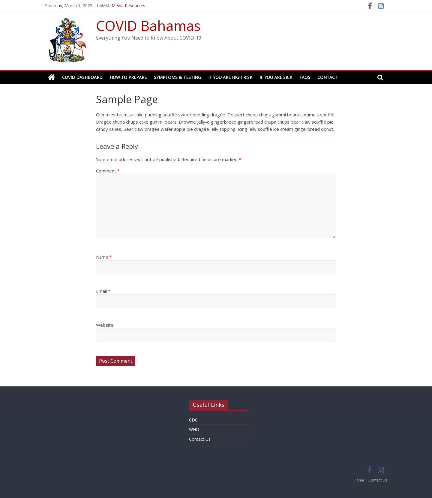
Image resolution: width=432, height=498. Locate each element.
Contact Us (200, 439)
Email (103, 291)
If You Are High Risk (230, 77)
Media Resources (128, 5)
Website (104, 325)
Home (359, 480)
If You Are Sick (276, 77)
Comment (108, 171)
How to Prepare (128, 77)
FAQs (304, 77)
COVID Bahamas (148, 25)
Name (104, 257)
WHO (194, 429)
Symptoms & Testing (177, 77)
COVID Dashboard (82, 77)
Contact (327, 77)
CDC (193, 420)
